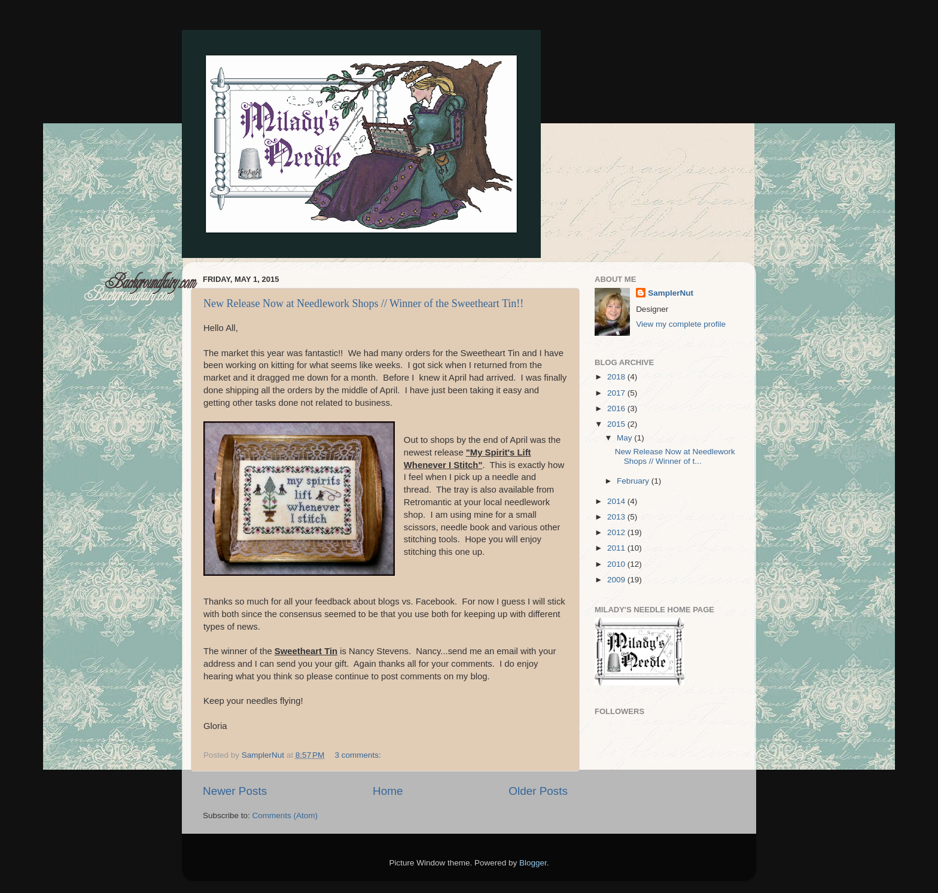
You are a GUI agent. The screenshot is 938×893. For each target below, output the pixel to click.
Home (388, 791)
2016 (617, 408)
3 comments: (359, 755)
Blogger (533, 862)
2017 (617, 392)
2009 (617, 579)
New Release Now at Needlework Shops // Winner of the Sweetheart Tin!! (363, 303)
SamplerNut (670, 292)
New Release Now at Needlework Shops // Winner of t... (675, 456)
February (634, 480)
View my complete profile (681, 324)
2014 (617, 501)
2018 (617, 376)
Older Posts (538, 791)
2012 (617, 532)
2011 (617, 547)
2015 (617, 424)
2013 (617, 516)
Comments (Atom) (285, 815)
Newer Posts (235, 791)
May (625, 437)
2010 (617, 564)
